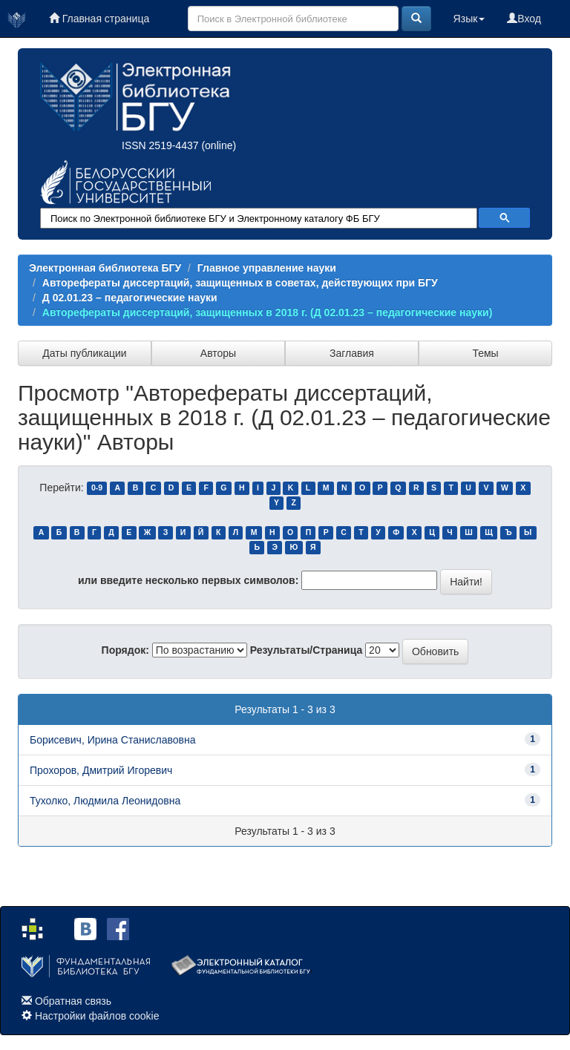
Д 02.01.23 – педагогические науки (129, 297)
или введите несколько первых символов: (188, 580)
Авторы (218, 353)
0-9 (96, 488)
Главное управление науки (266, 268)
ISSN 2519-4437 (160, 145)
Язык (469, 18)
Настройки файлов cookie (97, 1016)
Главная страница (99, 18)
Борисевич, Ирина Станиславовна (112, 740)
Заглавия (352, 353)
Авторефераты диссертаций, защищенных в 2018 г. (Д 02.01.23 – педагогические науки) (267, 312)
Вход (524, 18)
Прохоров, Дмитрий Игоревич (101, 770)
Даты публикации (84, 353)
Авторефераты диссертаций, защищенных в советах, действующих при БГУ (240, 283)
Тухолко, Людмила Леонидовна (105, 801)
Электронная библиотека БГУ (105, 268)
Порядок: (125, 650)
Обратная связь (73, 1001)
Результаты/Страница (306, 650)
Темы (485, 353)
